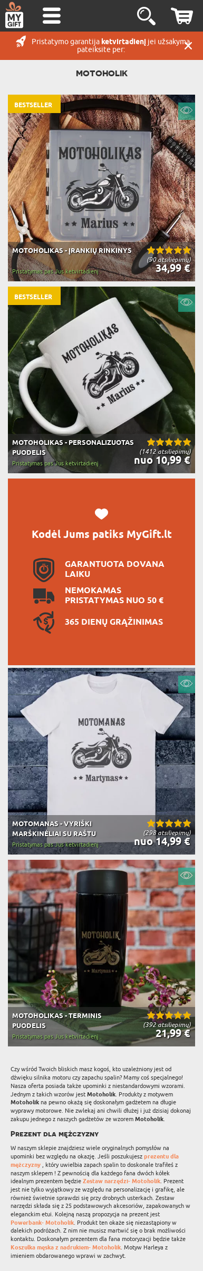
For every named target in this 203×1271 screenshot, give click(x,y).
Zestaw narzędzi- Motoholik (121, 1181)
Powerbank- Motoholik (42, 1223)
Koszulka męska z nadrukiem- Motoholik (66, 1248)
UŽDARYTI (188, 46)
